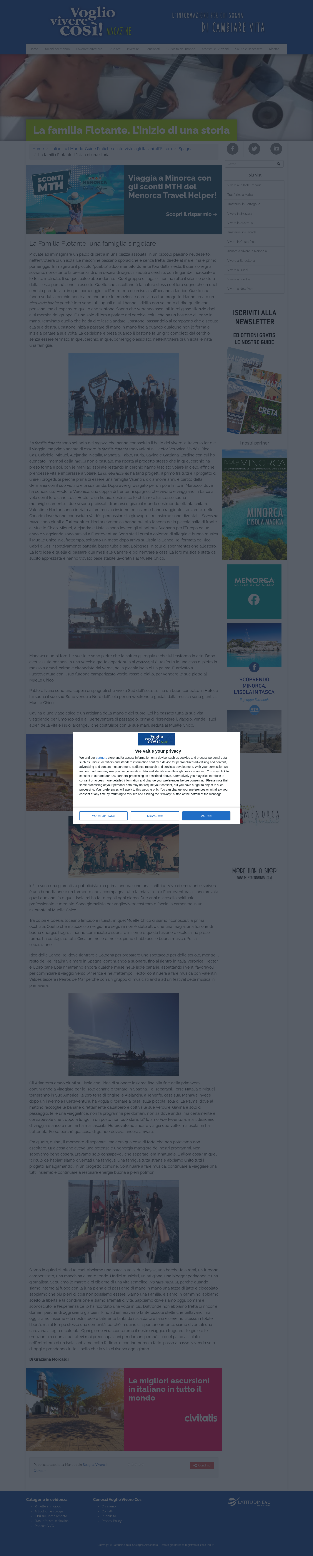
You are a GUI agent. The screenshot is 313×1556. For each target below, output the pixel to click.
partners (101, 757)
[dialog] (156, 778)
